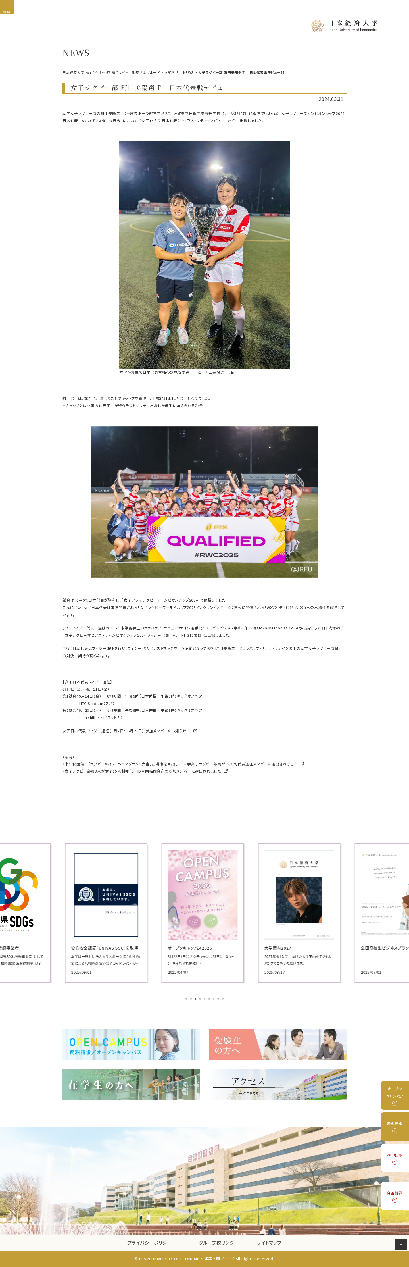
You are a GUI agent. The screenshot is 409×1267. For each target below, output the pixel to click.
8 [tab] (218, 999)
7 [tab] (214, 999)
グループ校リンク (221, 1242)
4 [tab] (200, 999)
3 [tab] (196, 999)
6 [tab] (209, 999)
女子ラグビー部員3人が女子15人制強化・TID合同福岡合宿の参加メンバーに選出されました (145, 771)
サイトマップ (269, 1242)
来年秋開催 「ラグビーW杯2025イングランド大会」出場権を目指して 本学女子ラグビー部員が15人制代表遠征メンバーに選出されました (183, 764)
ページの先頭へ (402, 1245)
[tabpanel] (108, 912)
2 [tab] (191, 999)
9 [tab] (223, 999)
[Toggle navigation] (7, 7)
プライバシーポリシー (149, 1242)
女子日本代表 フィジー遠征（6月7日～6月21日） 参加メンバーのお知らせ (126, 730)
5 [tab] (205, 999)
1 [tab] (186, 999)
